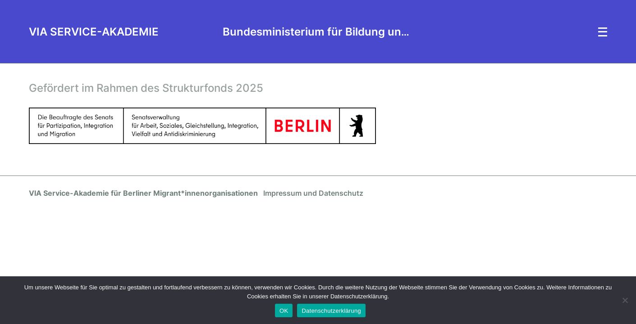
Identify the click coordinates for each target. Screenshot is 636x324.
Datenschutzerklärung (331, 310)
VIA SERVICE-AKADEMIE (94, 31)
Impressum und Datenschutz (313, 193)
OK (283, 310)
